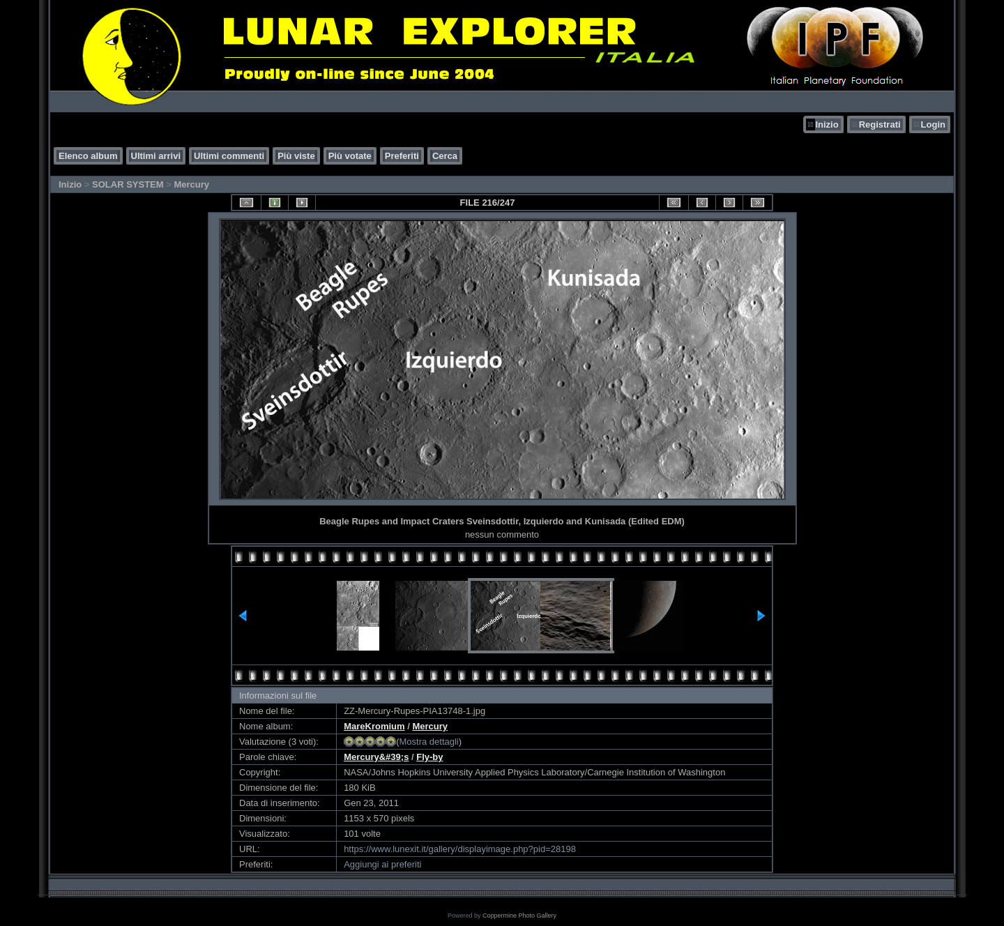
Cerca (444, 156)
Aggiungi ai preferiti (382, 864)
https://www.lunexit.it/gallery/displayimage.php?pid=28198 (460, 849)
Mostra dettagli (428, 741)
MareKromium (374, 726)
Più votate (350, 156)
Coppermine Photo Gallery (519, 915)
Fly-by (429, 757)
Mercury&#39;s (376, 757)
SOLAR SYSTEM (128, 184)
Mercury (191, 184)
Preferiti (402, 156)
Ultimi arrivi (156, 156)
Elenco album (88, 156)
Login (933, 124)
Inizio (826, 124)
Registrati (880, 124)
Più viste (295, 156)
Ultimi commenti (229, 156)
